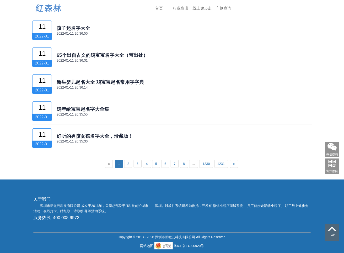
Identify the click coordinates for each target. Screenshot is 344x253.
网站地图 (147, 246)
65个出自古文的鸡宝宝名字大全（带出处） (102, 55)
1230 (206, 164)
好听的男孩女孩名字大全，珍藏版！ (95, 136)
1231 (221, 164)
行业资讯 (180, 8)
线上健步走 (202, 8)
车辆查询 (223, 8)
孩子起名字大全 (73, 28)
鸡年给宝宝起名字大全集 (83, 109)
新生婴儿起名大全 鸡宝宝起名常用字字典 (100, 82)
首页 (159, 8)
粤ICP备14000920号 (189, 246)
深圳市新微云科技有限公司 (60, 206)
